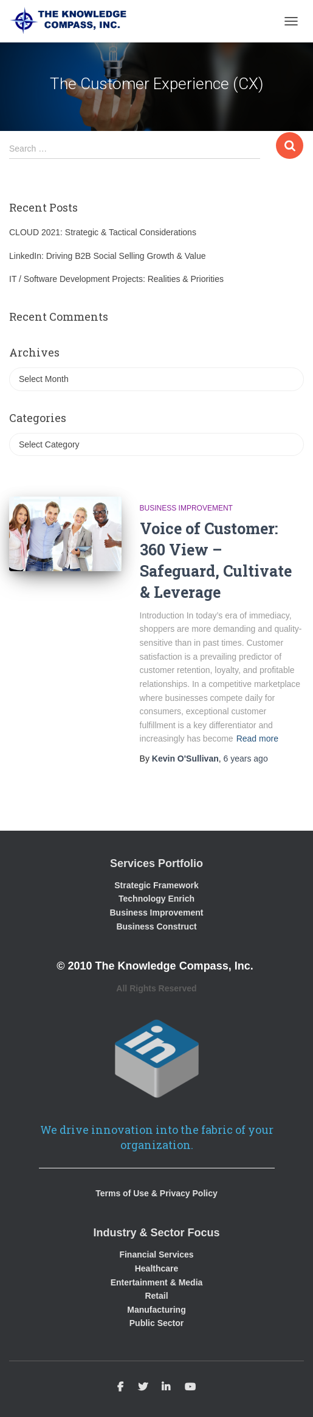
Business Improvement (186, 508)
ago (246, 758)
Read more (257, 738)
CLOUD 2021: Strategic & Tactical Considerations (102, 232)
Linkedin (166, 1387)
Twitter (143, 1387)
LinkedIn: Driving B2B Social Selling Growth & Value (107, 256)
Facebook (120, 1387)
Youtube (190, 1387)
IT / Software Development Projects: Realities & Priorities (116, 279)
